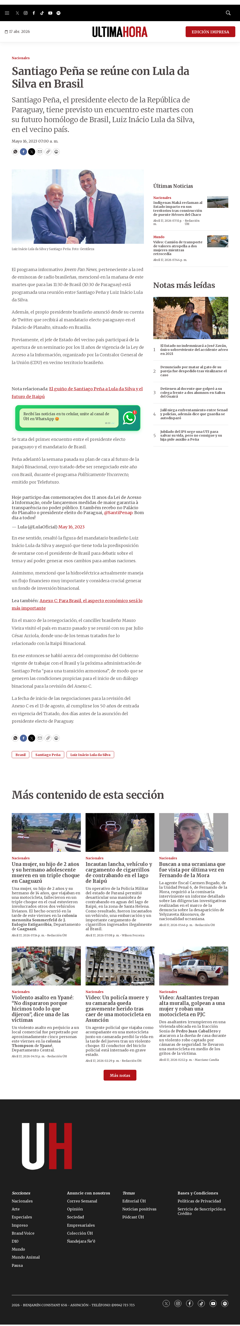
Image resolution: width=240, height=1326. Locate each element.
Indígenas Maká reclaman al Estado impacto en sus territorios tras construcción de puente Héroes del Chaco (177, 209)
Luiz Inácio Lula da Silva (90, 756)
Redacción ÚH (192, 222)
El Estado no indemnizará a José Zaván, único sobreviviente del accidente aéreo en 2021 (194, 350)
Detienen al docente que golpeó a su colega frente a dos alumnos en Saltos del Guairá (192, 393)
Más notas (120, 1076)
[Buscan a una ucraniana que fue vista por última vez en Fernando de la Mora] (193, 833)
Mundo (159, 237)
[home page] (120, 32)
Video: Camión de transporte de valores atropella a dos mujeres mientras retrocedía (177, 248)
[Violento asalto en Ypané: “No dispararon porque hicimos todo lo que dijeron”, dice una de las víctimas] (46, 967)
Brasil (20, 756)
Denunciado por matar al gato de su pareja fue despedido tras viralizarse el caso (193, 371)
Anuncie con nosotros (88, 1194)
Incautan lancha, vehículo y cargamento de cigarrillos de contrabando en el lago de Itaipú (119, 873)
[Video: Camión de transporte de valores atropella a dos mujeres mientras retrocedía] (217, 241)
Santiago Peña (47, 756)
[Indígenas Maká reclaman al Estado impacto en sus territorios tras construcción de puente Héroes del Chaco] (217, 202)
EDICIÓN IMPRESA (210, 32)
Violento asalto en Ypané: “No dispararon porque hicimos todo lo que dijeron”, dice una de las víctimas (43, 1010)
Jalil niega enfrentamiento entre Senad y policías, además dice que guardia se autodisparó (194, 414)
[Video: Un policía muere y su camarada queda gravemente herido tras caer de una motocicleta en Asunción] (120, 967)
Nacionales (21, 58)
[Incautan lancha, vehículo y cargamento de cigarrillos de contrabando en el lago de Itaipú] (120, 833)
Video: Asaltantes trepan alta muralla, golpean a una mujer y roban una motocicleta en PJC (192, 1007)
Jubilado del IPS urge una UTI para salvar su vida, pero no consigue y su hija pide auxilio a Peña (191, 436)
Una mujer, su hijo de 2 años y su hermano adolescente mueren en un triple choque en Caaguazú (46, 873)
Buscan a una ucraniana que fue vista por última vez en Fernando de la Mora (192, 871)
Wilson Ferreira (133, 936)
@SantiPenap (118, 514)
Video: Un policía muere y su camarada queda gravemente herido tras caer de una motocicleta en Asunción (118, 1010)
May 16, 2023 (71, 528)
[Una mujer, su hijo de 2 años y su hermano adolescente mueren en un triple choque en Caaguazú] (46, 833)
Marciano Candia (207, 1061)
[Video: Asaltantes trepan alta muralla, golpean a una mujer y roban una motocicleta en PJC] (193, 967)
